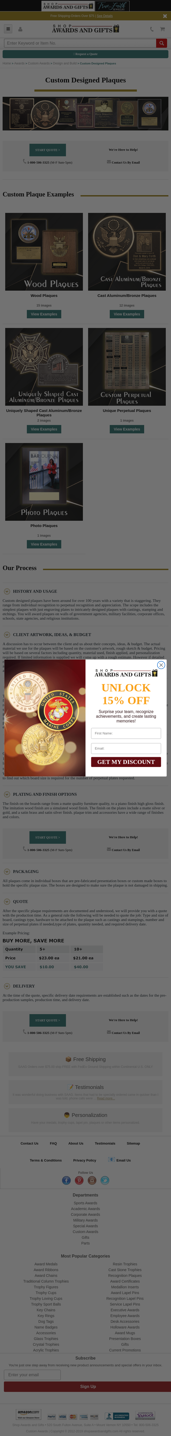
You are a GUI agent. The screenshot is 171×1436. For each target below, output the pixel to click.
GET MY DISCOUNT (126, 761)
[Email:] (126, 748)
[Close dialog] (161, 665)
